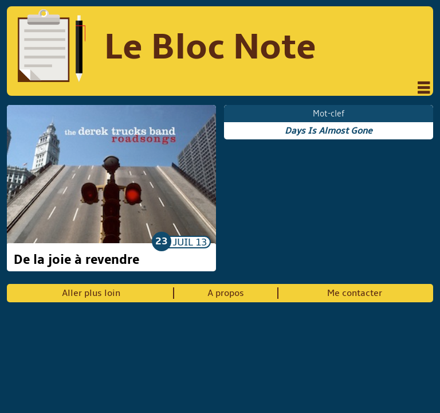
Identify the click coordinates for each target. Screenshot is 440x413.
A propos (225, 293)
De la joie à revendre (76, 260)
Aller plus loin (91, 293)
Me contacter (354, 293)
